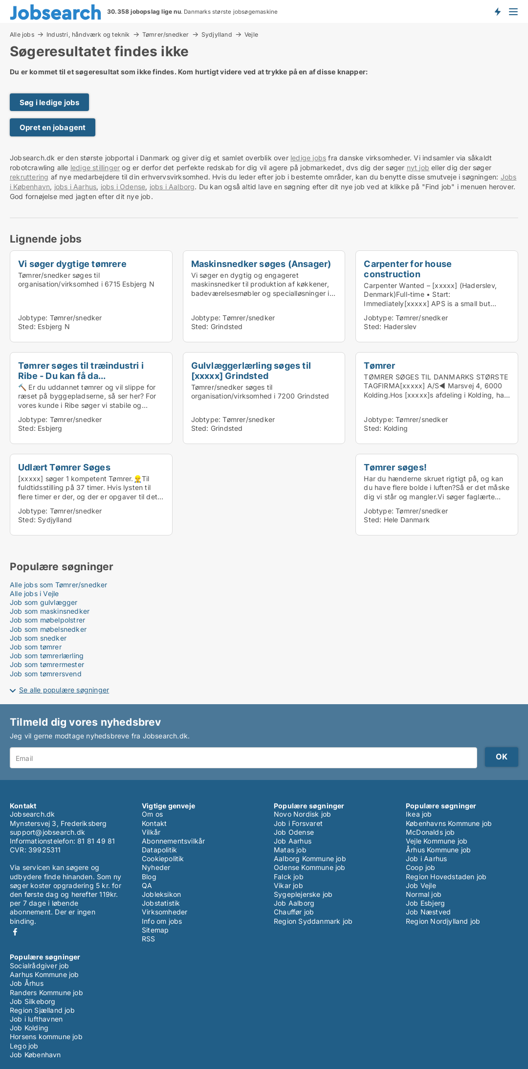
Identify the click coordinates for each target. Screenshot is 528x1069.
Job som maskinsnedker (49, 611)
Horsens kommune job (46, 1036)
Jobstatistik (161, 903)
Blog (149, 876)
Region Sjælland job (42, 1010)
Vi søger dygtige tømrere (72, 263)
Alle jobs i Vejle (34, 593)
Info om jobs (162, 921)
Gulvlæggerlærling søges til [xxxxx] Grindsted (251, 370)
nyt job (418, 167)
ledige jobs (308, 158)
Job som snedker (38, 638)
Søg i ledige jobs (49, 102)
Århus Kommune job (438, 850)
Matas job (290, 850)
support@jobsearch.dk (47, 832)
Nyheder (156, 867)
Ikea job (419, 814)
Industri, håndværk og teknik (88, 34)
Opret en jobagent (53, 127)
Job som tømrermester (47, 664)
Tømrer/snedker (165, 34)
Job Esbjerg (425, 903)
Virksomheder (164, 912)
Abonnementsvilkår (173, 841)
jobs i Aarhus (75, 186)
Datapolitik (159, 850)
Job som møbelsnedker (48, 629)
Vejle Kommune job (436, 841)
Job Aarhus (292, 841)
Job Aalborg (294, 903)
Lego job (24, 1046)
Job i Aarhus (426, 858)
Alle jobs (22, 34)
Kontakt (154, 823)
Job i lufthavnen (36, 1019)
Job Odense (294, 832)
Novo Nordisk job (302, 814)
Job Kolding (29, 1028)
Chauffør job (294, 912)
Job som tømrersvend (46, 673)
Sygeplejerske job (303, 894)
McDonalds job (430, 832)
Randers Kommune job (46, 992)
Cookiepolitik (163, 858)
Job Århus (27, 983)
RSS (148, 939)
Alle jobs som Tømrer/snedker (59, 584)
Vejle (251, 35)
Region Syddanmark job (313, 921)
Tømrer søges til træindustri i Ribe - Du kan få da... (81, 370)
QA (147, 885)
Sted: (27, 326)
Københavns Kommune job (449, 823)
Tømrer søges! (395, 467)
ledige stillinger (95, 167)
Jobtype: (33, 317)
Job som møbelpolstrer (47, 620)
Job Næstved (428, 912)
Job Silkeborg (33, 1001)
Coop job (421, 867)
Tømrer (379, 365)
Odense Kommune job (310, 867)
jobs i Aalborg (172, 186)
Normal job (423, 894)
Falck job (289, 876)
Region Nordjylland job (443, 921)
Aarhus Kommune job (44, 974)
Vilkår (151, 832)
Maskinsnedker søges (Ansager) (261, 263)
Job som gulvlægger (44, 602)
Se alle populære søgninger (64, 690)
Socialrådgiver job (39, 965)
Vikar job (288, 885)
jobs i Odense (123, 186)
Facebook (15, 932)
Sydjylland (216, 34)
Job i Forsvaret (298, 823)
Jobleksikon (161, 894)
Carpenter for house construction (408, 268)
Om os (152, 814)
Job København (35, 1054)
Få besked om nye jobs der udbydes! (497, 11)
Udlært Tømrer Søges (64, 467)
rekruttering (29, 177)
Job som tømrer (36, 647)
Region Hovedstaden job (446, 876)
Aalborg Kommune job (310, 858)
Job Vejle (421, 885)
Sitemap (155, 930)
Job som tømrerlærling (47, 655)
